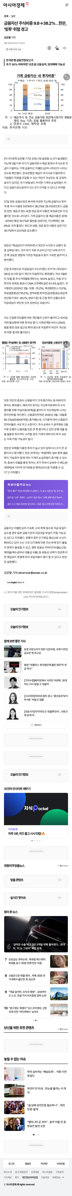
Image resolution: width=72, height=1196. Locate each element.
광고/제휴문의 (21, 1172)
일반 (13, 16)
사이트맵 (61, 1163)
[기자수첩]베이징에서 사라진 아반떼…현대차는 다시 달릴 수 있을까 (45, 682)
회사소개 (8, 1172)
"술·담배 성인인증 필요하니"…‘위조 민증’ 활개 (46, 1107)
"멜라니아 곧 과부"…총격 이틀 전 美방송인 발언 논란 (46, 1124)
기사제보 (8, 1177)
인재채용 (35, 1172)
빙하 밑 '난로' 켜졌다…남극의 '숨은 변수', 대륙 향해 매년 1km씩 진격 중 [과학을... (36, 497)
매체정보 (56, 1177)
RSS (17, 1177)
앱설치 (28, 1163)
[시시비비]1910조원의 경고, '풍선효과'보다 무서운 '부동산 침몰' (46, 697)
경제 (6, 16)
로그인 (11, 1163)
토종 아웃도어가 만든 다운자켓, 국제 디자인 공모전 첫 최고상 (46, 651)
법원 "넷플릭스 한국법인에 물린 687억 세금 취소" (45, 666)
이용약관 (45, 1177)
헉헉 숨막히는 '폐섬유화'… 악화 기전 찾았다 (47, 1074)
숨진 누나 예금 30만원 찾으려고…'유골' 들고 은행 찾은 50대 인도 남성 (36, 504)
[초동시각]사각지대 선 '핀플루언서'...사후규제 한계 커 (46, 713)
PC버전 (44, 1163)
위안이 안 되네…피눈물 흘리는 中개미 (46, 1090)
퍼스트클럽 (47, 1172)
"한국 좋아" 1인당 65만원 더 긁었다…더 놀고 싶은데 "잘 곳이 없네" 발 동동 (36, 491)
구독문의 (60, 1172)
